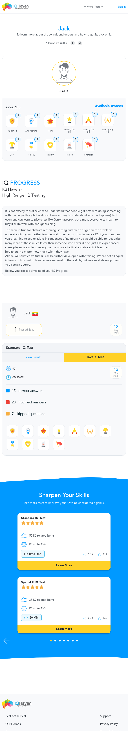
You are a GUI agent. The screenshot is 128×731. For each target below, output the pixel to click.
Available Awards (109, 106)
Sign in (122, 6)
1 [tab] (51, 641)
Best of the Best (15, 716)
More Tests (93, 6)
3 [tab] (59, 641)
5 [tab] (68, 641)
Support (105, 716)
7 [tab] (77, 641)
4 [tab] (64, 641)
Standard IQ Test (19, 348)
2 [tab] (55, 641)
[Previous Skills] (6, 641)
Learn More (64, 565)
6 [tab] (72, 641)
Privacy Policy (109, 724)
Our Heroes (13, 724)
